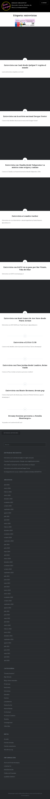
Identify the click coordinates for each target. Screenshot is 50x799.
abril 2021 (6, 657)
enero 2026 (7, 495)
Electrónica (7, 687)
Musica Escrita (8, 705)
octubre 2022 (8, 600)
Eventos (6, 698)
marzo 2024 (7, 558)
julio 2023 (6, 576)
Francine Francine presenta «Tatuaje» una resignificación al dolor (21, 461)
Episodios (6, 694)
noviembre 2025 (8, 502)
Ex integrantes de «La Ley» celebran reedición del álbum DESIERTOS (22, 472)
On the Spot (7, 712)
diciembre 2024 (8, 530)
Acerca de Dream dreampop (12, 762)
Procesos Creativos (9, 715)
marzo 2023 (7, 590)
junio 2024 (7, 548)
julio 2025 (6, 516)
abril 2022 (6, 622)
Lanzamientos (8, 701)
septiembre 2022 (8, 604)
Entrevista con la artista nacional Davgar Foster (17, 468)
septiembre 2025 (8, 509)
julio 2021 (6, 646)
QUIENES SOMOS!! (9, 776)
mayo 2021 (7, 653)
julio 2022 (6, 611)
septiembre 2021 (8, 639)
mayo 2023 (7, 583)
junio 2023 (7, 579)
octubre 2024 (8, 537)
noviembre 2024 (8, 534)
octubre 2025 (8, 506)
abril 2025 (6, 520)
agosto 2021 (7, 643)
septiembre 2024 (8, 541)
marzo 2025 (7, 523)
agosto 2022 (7, 608)
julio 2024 (6, 544)
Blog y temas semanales (10, 680)
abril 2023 (6, 586)
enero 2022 (7, 632)
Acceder (6, 739)
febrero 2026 (8, 492)
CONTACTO (7, 766)
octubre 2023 (8, 569)
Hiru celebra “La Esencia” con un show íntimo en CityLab (19, 464)
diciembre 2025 (8, 499)
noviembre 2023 (8, 565)
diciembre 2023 (8, 562)
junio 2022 (7, 614)
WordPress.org (8, 749)
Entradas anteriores (11, 433)
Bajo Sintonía (7, 677)
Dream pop (7, 684)
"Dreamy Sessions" (9, 673)
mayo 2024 (7, 551)
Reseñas (6, 719)
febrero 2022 (8, 629)
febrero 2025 (8, 527)
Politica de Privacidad (10, 773)
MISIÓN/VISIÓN (8, 769)
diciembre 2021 (8, 636)
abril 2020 (6, 660)
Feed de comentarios (10, 746)
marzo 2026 (7, 488)
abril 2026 (6, 485)
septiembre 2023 (8, 572)
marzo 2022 (7, 625)
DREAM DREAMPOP (19, 3)
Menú (45, 2)
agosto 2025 (7, 513)
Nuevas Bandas (8, 708)
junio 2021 (7, 650)
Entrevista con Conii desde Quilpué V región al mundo (19, 458)
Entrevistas (7, 691)
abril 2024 (6, 555)
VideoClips (7, 726)
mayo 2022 (7, 618)
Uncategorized (8, 722)
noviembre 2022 (8, 597)
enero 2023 (7, 593)
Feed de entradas (9, 742)
